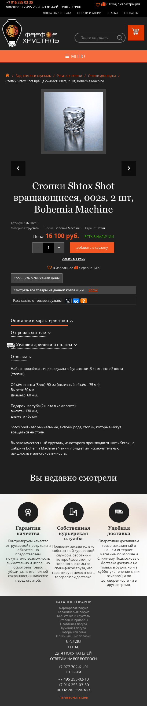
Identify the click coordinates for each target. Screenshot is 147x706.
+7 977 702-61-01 (73, 666)
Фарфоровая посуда (73, 608)
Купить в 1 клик (73, 259)
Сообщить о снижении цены (37, 278)
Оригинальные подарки (73, 636)
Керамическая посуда (73, 612)
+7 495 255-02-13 (35, 7)
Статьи (113, 13)
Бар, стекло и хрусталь (33, 75)
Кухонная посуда (73, 628)
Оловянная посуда (73, 624)
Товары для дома (73, 632)
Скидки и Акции (89, 13)
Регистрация (130, 4)
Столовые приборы (74, 620)
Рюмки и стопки (69, 75)
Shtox (93, 290)
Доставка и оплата (57, 13)
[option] (73, 121)
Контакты (131, 13)
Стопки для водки (102, 75)
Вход (113, 4)
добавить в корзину (92, 247)
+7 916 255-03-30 (19, 2)
